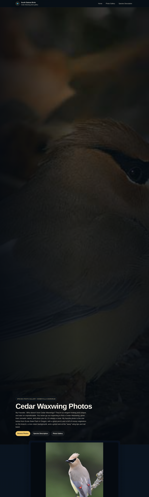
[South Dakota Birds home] (27, 3)
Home (100, 3)
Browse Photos (22, 433)
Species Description (125, 3)
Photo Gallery (110, 3)
